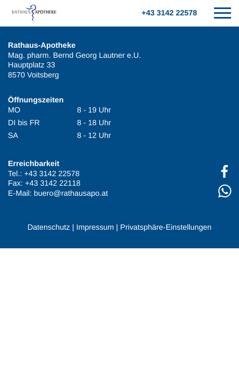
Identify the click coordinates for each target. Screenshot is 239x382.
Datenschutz (49, 227)
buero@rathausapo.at (71, 193)
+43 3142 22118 (52, 183)
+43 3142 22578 (169, 13)
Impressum (95, 227)
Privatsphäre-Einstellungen (165, 227)
